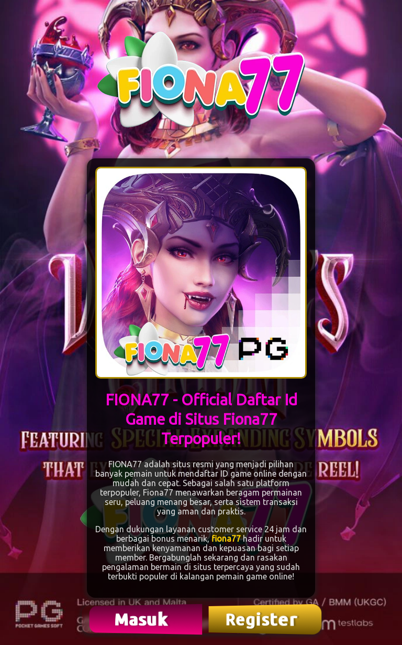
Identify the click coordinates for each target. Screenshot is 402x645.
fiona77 (226, 538)
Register (262, 619)
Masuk (142, 619)
